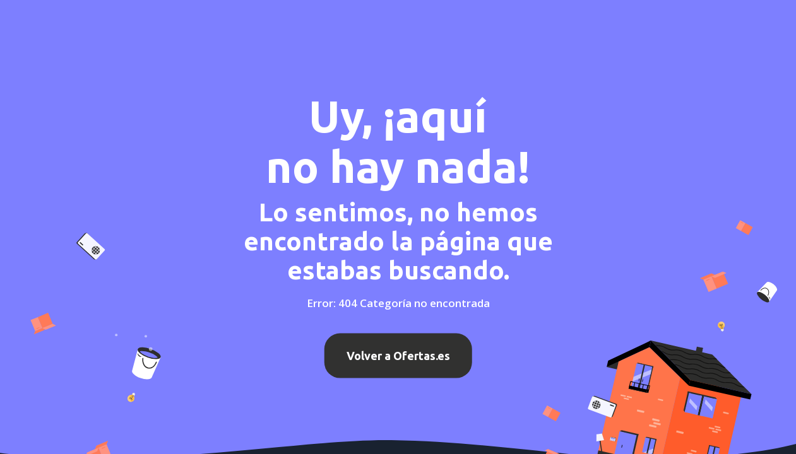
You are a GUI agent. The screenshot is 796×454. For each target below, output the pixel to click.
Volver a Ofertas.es (398, 355)
